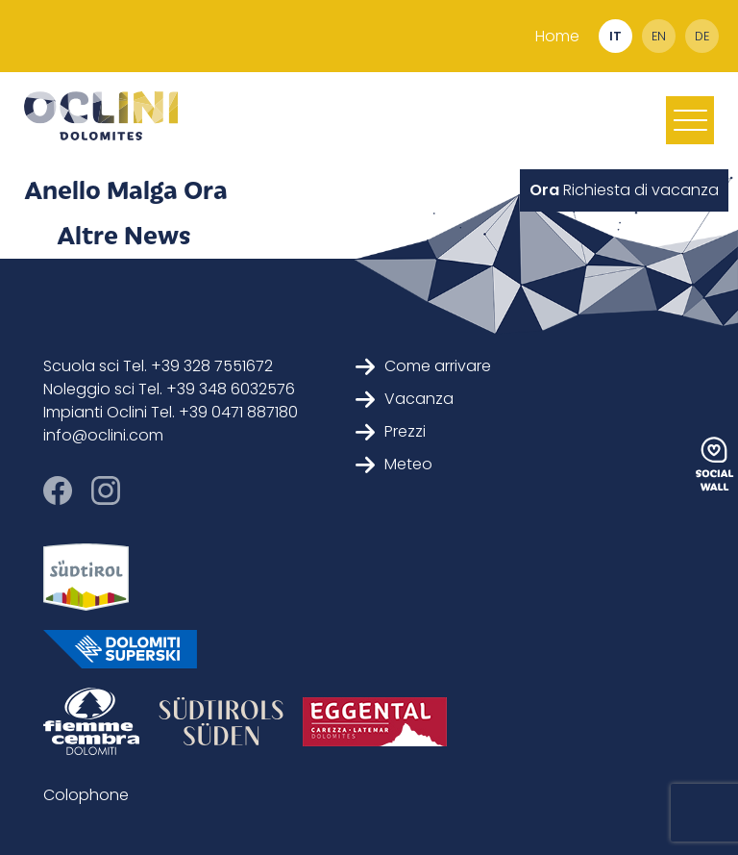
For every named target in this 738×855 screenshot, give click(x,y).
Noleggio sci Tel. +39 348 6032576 (169, 389)
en (659, 36)
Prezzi (391, 431)
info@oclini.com (103, 435)
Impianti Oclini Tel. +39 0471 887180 (170, 412)
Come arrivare (423, 366)
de (702, 36)
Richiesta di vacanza (624, 190)
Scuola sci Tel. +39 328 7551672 (158, 366)
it (615, 36)
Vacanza (405, 399)
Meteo (394, 464)
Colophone (86, 795)
